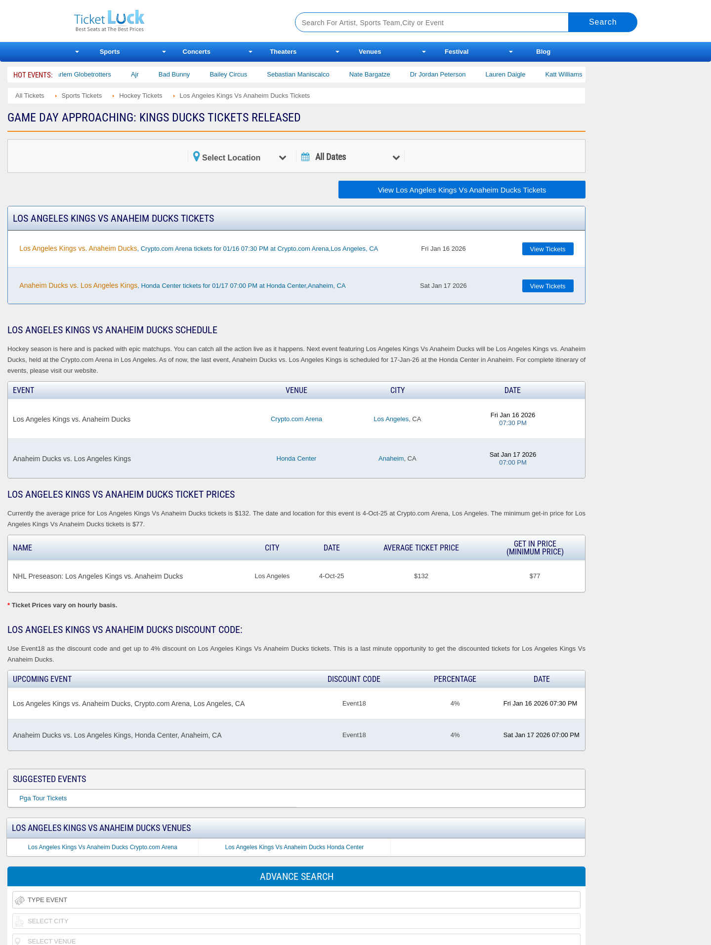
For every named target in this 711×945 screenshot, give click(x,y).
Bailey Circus (236, 74)
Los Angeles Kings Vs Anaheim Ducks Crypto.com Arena (102, 847)
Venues (370, 51)
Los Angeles (391, 419)
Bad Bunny (182, 74)
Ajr (143, 74)
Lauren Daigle (514, 74)
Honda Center (297, 458)
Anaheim (391, 458)
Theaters (283, 51)
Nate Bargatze (377, 74)
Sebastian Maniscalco (306, 74)
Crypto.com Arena (296, 419)
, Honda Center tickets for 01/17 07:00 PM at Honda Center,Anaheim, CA (182, 285)
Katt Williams (571, 74)
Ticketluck (172, 21)
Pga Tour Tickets (43, 798)
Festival (456, 51)
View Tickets (548, 249)
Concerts (196, 51)
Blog (543, 51)
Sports (110, 51)
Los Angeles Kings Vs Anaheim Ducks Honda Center (294, 847)
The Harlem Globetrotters (82, 74)
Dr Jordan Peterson (446, 74)
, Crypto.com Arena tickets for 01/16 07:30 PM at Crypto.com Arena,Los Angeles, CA (198, 248)
